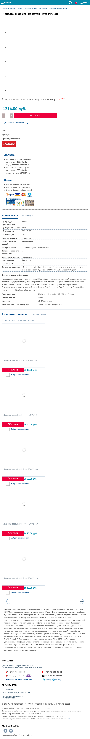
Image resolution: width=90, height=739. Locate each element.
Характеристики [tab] (10, 215)
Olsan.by (7, 2)
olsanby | (49, 679)
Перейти (5, 731)
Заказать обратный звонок (19, 679)
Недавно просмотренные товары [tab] (18, 320)
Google (69, 719)
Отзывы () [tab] (27, 215)
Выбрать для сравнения (20, 374)
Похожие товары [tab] (40, 313)
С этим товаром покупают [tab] (14, 313)
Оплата (8, 180)
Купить (35, 115)
